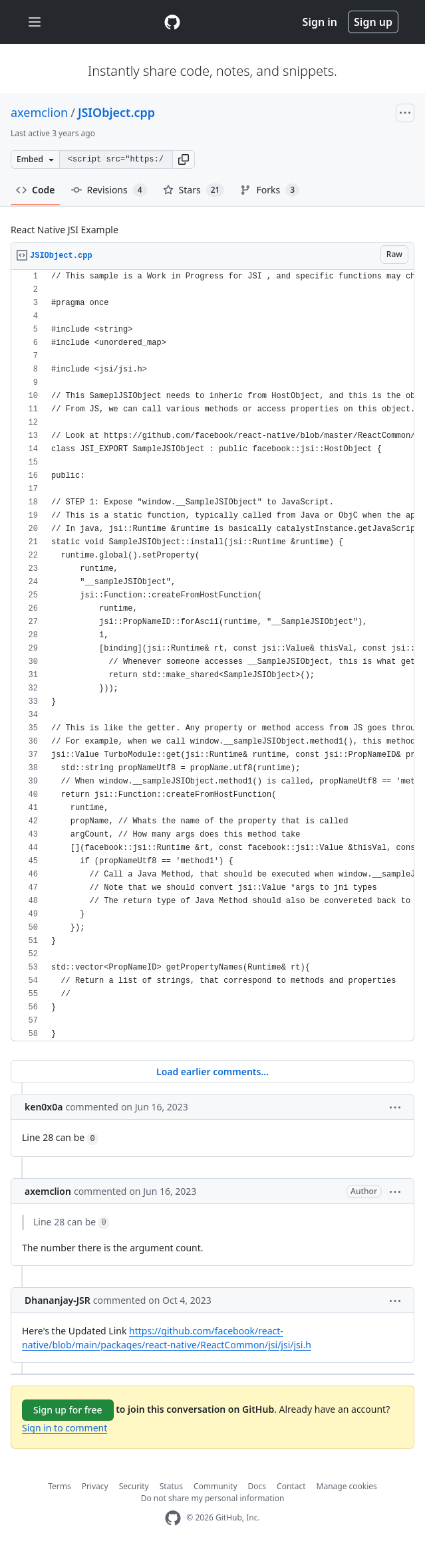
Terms (59, 1486)
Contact (291, 1486)
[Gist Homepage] (172, 22)
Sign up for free (67, 1409)
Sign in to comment (64, 1427)
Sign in (320, 22)
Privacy (95, 1486)
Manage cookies (347, 1486)
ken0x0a (44, 1106)
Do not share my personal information (213, 1498)
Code (35, 189)
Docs (257, 1486)
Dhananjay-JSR (57, 1300)
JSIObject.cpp (116, 112)
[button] (183, 159)
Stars (194, 190)
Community (215, 1486)
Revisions (109, 190)
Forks (269, 190)
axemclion (39, 112)
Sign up (373, 22)
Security (134, 1486)
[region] (212, 655)
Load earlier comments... (212, 1071)
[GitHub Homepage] (173, 1518)
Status (171, 1486)
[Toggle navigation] (35, 22)
